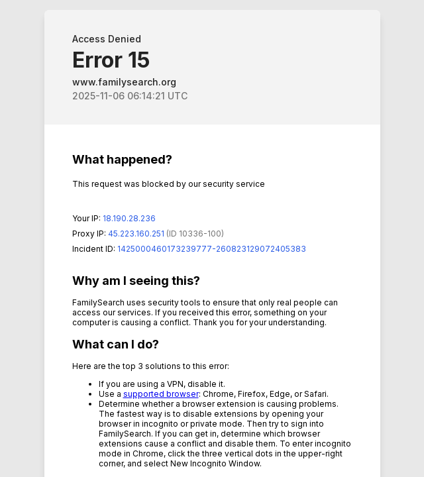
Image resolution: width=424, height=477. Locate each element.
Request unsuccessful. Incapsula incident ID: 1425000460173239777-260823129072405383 (212, 238)
